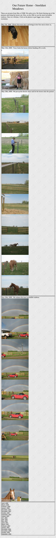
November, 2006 (6, 531)
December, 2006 (6, 529)
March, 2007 (5, 524)
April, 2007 (5, 522)
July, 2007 (4, 518)
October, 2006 (6, 532)
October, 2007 (6, 513)
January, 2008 (6, 508)
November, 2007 (6, 511)
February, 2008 (6, 506)
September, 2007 (6, 514)
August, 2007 (5, 516)
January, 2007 (6, 527)
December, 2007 (6, 509)
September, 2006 (6, 534)
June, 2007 (5, 519)
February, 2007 (6, 526)
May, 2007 (5, 521)
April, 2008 (5, 503)
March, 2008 (5, 505)
